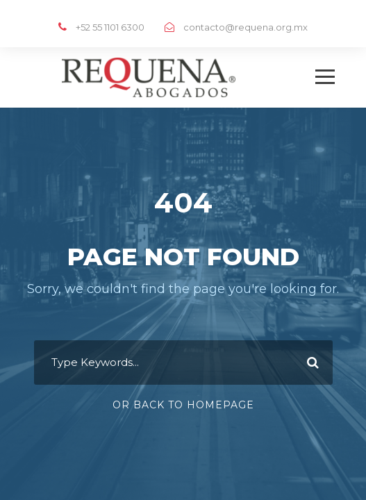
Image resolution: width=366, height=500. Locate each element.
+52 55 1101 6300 (110, 27)
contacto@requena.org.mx (245, 27)
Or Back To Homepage (183, 405)
